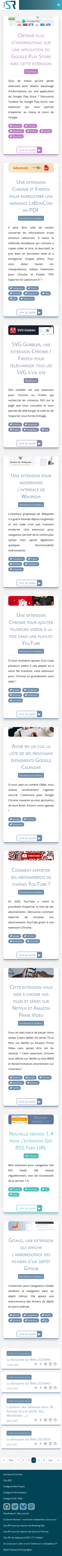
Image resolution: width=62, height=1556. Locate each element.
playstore (17, 136)
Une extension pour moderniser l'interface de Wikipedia (31, 486)
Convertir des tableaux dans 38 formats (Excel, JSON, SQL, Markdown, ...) (30, 1411)
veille (15, 1194)
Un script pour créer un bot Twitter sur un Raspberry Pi (30, 1543)
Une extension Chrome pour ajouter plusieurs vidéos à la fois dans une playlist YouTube (31, 628)
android (17, 126)
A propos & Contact (12, 1474)
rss (46, 1189)
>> (58, 1460)
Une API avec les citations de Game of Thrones (25, 1531)
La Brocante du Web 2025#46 (28, 1359)
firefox (33, 131)
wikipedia (17, 569)
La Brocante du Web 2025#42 (28, 1383)
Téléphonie (31, 71)
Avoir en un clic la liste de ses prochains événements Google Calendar (31, 756)
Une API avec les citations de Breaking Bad (23, 1525)
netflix (16, 1088)
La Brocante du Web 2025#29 (28, 1439)
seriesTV (17, 1077)
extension (17, 131)
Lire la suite (27, 150)
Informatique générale (31, 218)
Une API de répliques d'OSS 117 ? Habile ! (23, 1537)
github (16, 1315)
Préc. (11, 1460)
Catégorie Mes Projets (14, 1486)
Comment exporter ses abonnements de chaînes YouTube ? (31, 876)
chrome (32, 126)
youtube (17, 700)
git (46, 1320)
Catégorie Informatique (14, 1492)
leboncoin (28, 298)
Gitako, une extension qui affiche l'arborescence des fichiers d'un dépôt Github (31, 1254)
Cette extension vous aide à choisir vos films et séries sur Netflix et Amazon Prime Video (31, 1000)
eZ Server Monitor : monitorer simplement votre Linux (30, 1519)
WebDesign (31, 380)
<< (4, 1460)
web (47, 293)
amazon (34, 1082)
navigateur (18, 288)
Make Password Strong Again (17, 1549)
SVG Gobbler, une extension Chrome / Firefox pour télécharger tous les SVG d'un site (31, 358)
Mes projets (31, 1156)
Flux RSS (7, 1480)
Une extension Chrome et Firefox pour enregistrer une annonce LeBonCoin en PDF (31, 195)
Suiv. (50, 1460)
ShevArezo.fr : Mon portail (16, 1513)
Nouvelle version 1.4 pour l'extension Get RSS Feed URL (31, 1140)
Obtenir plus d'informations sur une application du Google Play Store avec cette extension (31, 49)
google (47, 131)
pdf (14, 298)
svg (46, 429)
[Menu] (58, 5)
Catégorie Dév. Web (12, 1498)
